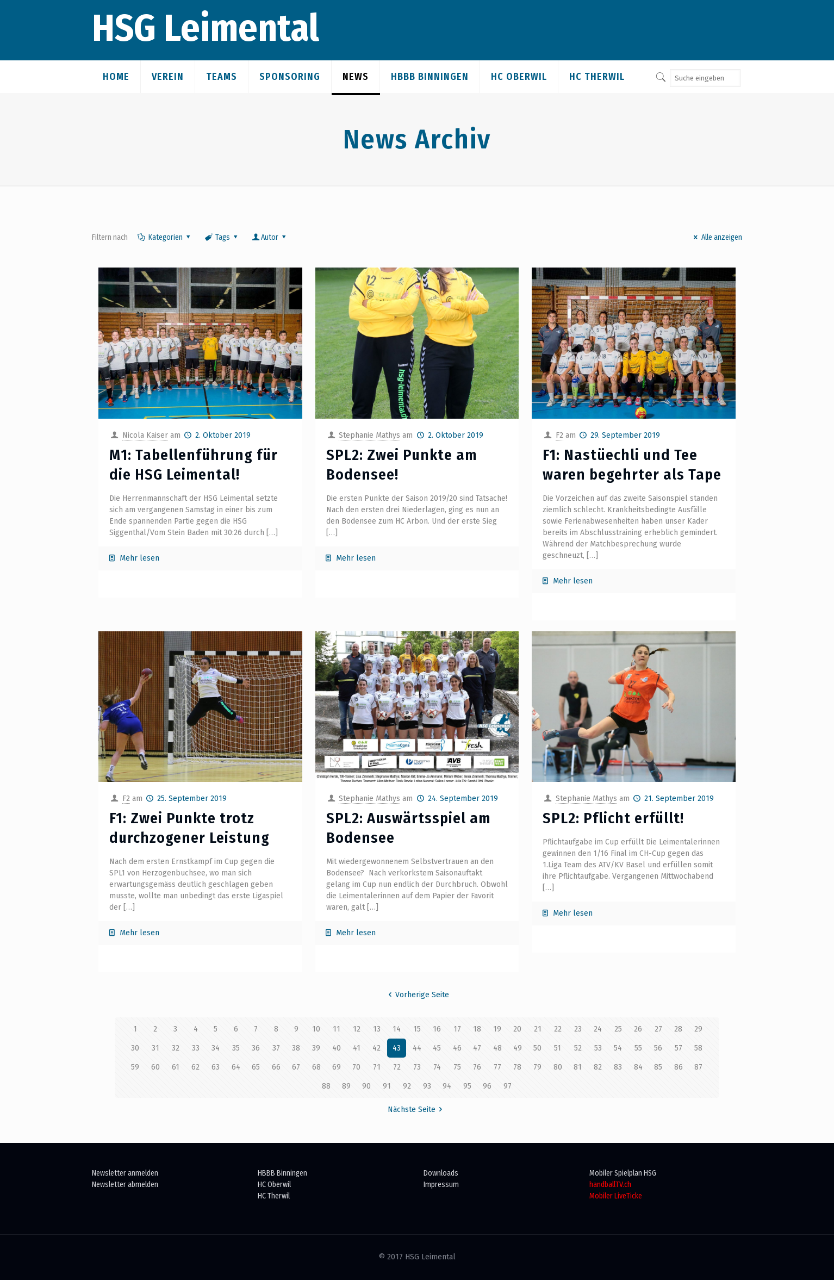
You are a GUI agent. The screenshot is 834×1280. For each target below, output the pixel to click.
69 (336, 1067)
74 (437, 1067)
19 (497, 1029)
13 (377, 1029)
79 (537, 1067)
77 (497, 1067)
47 (477, 1048)
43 (397, 1048)
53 (598, 1048)
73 (417, 1067)
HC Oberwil (274, 1184)
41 (356, 1048)
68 (316, 1067)
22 (558, 1029)
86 (678, 1067)
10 (316, 1029)
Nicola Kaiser (145, 435)
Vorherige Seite (417, 994)
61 (175, 1067)
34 (215, 1048)
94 (447, 1086)
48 (497, 1048)
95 (467, 1086)
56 (658, 1048)
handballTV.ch (610, 1184)
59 (135, 1067)
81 (578, 1067)
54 (618, 1048)
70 (356, 1067)
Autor (270, 237)
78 (517, 1067)
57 (678, 1048)
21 (538, 1029)
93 (427, 1086)
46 (457, 1048)
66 (276, 1067)
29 (698, 1029)
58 (698, 1048)
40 (336, 1048)
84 (638, 1067)
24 (598, 1029)
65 (256, 1067)
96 (487, 1086)
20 (517, 1029)
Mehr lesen (139, 558)
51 (557, 1048)
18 (477, 1029)
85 (658, 1067)
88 (326, 1086)
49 (517, 1048)
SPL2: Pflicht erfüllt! (613, 818)
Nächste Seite (417, 1109)
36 (256, 1048)
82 (598, 1067)
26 (638, 1029)
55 (638, 1048)
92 (407, 1086)
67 (296, 1067)
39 (316, 1048)
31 (155, 1048)
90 (366, 1086)
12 (356, 1029)
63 (215, 1067)
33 (196, 1048)
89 (346, 1086)
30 (135, 1048)
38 (296, 1048)
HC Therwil (274, 1196)
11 (336, 1029)
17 (457, 1029)
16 (437, 1029)
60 (155, 1067)
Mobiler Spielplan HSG (622, 1173)
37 (276, 1048)
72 (397, 1067)
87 (698, 1067)
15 (417, 1029)
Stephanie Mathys (369, 435)
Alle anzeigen (716, 237)
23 (578, 1029)
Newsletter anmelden (125, 1173)
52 (578, 1048)
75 (457, 1067)
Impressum (441, 1184)
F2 (559, 435)
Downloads (441, 1173)
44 (417, 1048)
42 (376, 1048)
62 (195, 1067)
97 (507, 1086)
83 (618, 1067)
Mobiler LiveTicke (615, 1196)
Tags (221, 237)
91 (387, 1086)
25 (618, 1029)
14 (397, 1029)
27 (658, 1029)
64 (236, 1067)
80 (557, 1067)
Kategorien (164, 237)
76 (477, 1067)
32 (175, 1048)
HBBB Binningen (282, 1173)
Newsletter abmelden (125, 1184)
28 (678, 1029)
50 (537, 1048)
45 (437, 1048)
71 (377, 1067)
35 (236, 1048)
